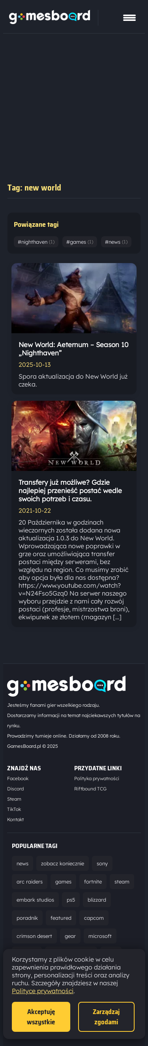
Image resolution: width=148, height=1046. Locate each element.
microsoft (100, 936)
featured (61, 918)
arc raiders (30, 881)
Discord (15, 789)
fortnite (93, 881)
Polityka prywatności (96, 778)
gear (70, 936)
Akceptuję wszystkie (41, 1017)
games (63, 881)
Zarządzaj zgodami (106, 1017)
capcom (94, 918)
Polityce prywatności (42, 991)
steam (121, 881)
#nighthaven (36, 242)
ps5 (71, 900)
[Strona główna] (49, 22)
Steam (14, 799)
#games (79, 242)
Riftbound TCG (90, 789)
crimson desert (34, 936)
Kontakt (15, 819)
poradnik (27, 918)
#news (116, 242)
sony (102, 863)
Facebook (17, 778)
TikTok (14, 809)
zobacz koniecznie (62, 863)
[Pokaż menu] (129, 17)
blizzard (97, 900)
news (22, 863)
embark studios (35, 900)
